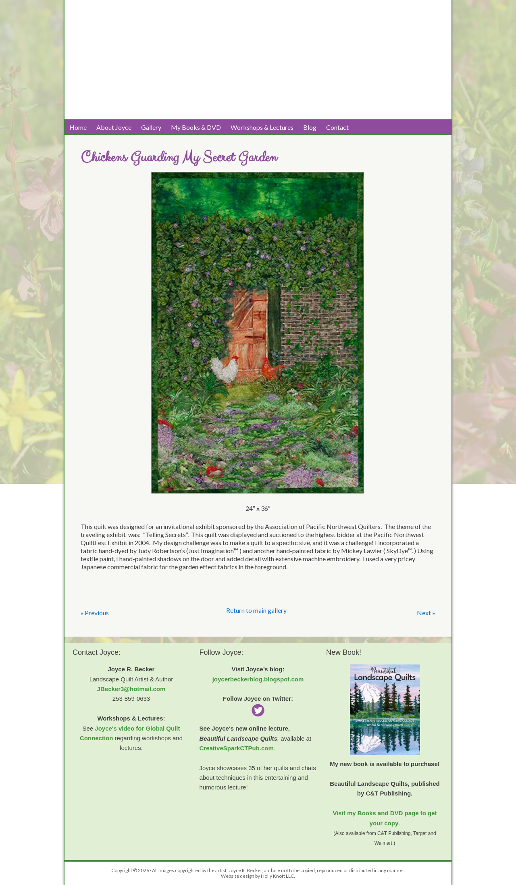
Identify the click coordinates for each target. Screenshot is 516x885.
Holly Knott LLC (277, 876)
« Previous (95, 612)
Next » (426, 612)
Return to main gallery (256, 610)
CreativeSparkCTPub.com (237, 748)
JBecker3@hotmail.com (131, 688)
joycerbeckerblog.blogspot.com (258, 679)
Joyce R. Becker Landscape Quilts (145, 29)
